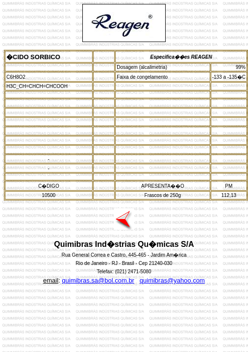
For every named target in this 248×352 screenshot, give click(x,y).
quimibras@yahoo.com (172, 280)
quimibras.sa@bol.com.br (98, 280)
